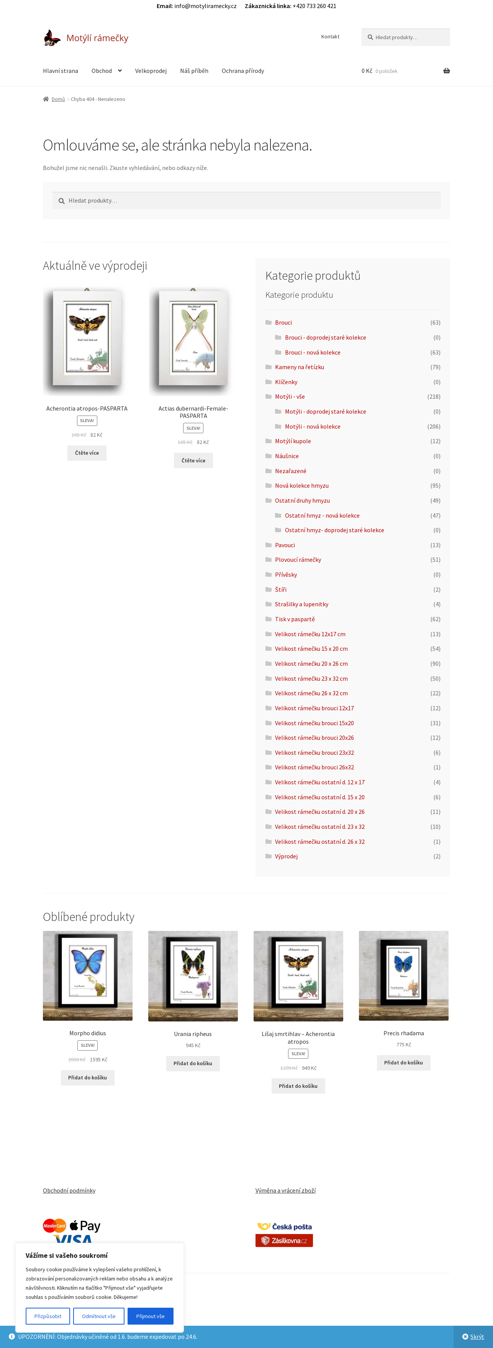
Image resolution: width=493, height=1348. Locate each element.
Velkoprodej (151, 70)
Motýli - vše (290, 396)
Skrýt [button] (477, 1336)
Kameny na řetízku (299, 367)
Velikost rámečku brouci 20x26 (314, 737)
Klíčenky (286, 382)
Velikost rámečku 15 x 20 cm (311, 648)
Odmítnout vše (99, 1316)
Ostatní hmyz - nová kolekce (322, 515)
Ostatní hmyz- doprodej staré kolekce (334, 530)
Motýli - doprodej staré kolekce (325, 411)
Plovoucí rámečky (298, 559)
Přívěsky (286, 574)
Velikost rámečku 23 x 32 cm (311, 678)
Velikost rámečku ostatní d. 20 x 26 (320, 811)
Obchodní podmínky (69, 1190)
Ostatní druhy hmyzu (302, 500)
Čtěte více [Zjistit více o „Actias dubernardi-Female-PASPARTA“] (193, 460)
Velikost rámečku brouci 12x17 (314, 708)
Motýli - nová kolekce (313, 426)
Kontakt (330, 36)
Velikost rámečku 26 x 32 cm (311, 693)
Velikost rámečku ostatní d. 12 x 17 (320, 782)
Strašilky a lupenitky (301, 604)
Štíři (281, 589)
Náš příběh (194, 70)
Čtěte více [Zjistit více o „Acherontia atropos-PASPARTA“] (87, 452)
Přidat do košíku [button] (87, 1077)
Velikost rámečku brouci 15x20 (314, 723)
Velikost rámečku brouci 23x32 (314, 752)
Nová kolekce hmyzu (302, 485)
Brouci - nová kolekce (313, 352)
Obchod (102, 70)
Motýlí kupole (293, 441)
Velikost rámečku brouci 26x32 (314, 767)
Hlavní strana (60, 70)
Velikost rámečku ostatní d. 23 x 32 (320, 826)
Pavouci (285, 545)
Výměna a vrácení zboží (286, 1190)
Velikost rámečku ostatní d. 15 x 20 (320, 797)
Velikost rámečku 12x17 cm (310, 634)
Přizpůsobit (47, 1316)
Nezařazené (290, 471)
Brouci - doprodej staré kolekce (325, 337)
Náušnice (287, 456)
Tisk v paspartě (295, 619)
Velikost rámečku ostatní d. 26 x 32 (320, 841)
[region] (99, 1288)
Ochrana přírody (243, 70)
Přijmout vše (150, 1316)
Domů (58, 99)
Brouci (283, 322)
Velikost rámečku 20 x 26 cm (311, 663)
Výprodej (286, 856)
